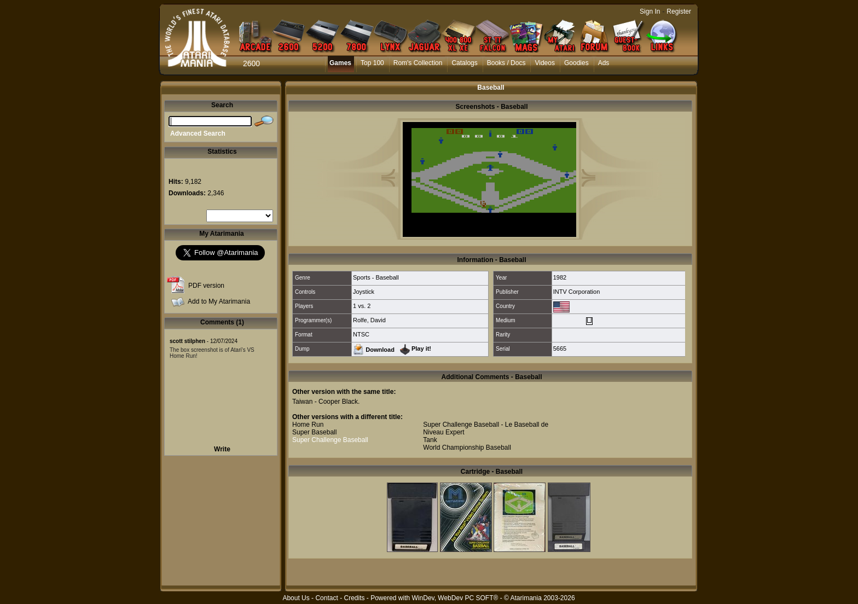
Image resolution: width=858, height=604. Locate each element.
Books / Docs (506, 63)
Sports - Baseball (376, 277)
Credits (354, 598)
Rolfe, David (369, 320)
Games (340, 63)
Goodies (576, 63)
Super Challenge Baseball (330, 440)
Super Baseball (314, 432)
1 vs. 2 (361, 306)
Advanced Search (197, 133)
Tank (430, 440)
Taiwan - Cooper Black (325, 401)
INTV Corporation (576, 291)
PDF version (206, 285)
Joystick (363, 291)
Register (678, 11)
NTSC (361, 334)
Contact (326, 598)
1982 (559, 277)
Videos (544, 63)
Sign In (650, 11)
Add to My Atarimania (219, 301)
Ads (604, 63)
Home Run (307, 424)
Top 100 (372, 63)
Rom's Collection (418, 63)
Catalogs (464, 63)
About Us (295, 598)
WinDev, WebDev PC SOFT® (455, 598)
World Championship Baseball (467, 447)
